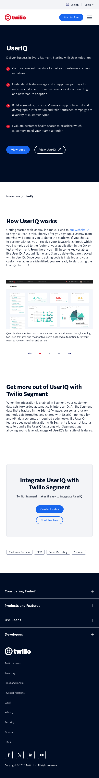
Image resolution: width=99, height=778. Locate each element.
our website (79, 229)
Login (89, 4)
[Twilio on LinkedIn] (31, 755)
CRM (39, 551)
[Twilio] (15, 17)
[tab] (40, 353)
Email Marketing (58, 551)
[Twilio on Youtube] (42, 755)
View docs (18, 149)
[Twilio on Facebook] (9, 755)
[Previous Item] (30, 353)
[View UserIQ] (50, 150)
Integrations (13, 196)
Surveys (78, 551)
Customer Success (19, 551)
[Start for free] (71, 17)
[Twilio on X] (20, 755)
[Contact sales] (50, 509)
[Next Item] (69, 353)
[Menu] (89, 17)
